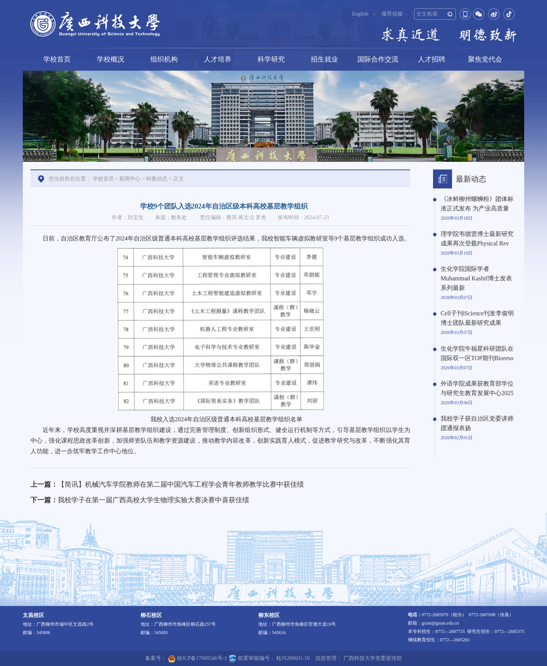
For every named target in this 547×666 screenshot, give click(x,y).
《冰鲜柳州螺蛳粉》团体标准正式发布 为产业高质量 (477, 204)
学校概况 (110, 59)
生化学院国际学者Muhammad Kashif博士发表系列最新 (476, 278)
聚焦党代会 (485, 59)
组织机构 (164, 59)
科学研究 (271, 59)
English (360, 14)
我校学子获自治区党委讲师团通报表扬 (477, 423)
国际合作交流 (377, 59)
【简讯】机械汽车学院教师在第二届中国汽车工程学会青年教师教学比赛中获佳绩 (181, 484)
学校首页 (57, 59)
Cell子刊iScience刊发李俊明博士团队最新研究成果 (477, 318)
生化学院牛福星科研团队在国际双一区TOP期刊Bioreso (477, 353)
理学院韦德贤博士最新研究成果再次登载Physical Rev (477, 239)
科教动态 (157, 179)
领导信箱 (392, 14)
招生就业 (324, 59)
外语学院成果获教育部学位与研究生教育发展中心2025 (477, 388)
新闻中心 (130, 179)
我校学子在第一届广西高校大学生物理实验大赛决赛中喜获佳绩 (153, 500)
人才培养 (217, 59)
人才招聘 (431, 59)
